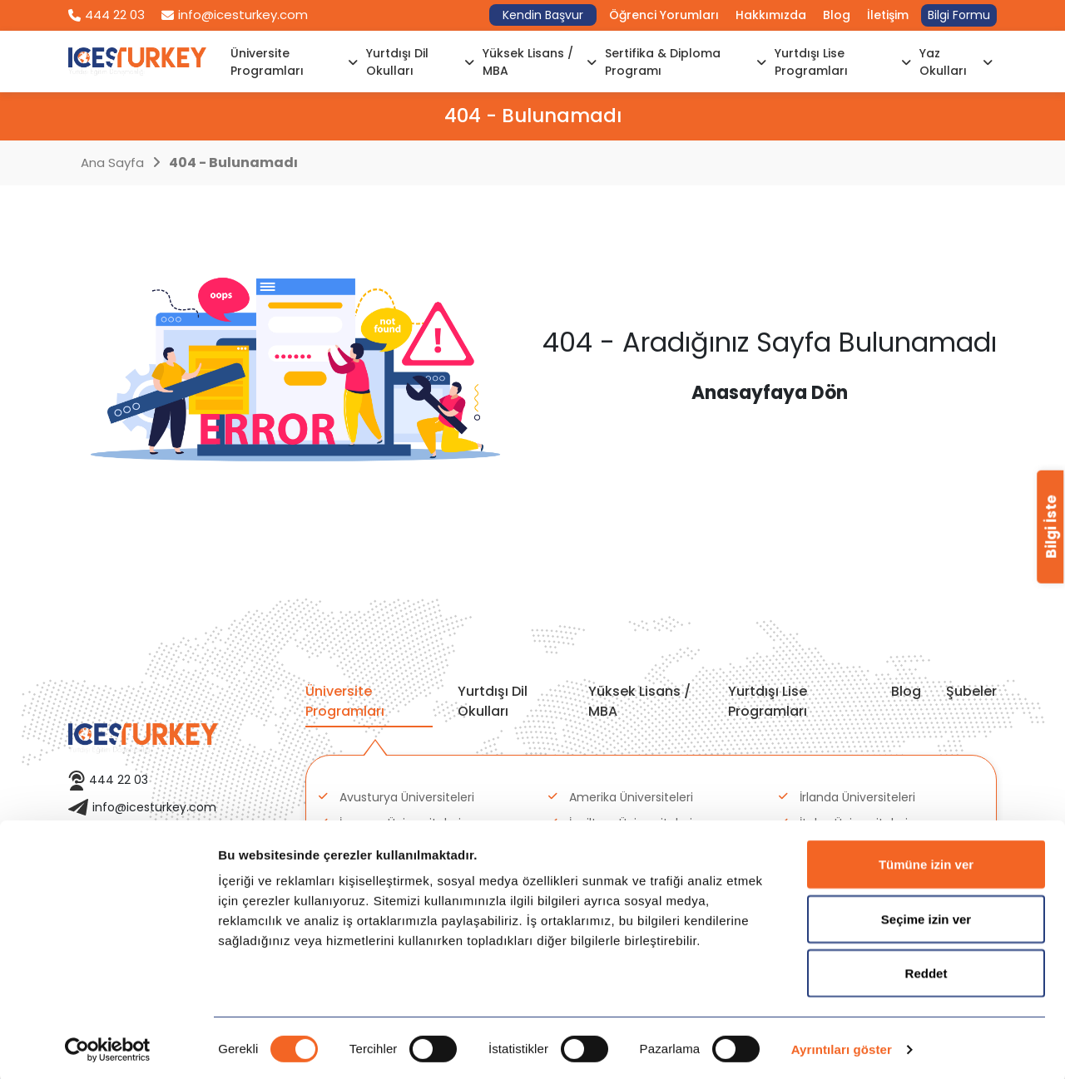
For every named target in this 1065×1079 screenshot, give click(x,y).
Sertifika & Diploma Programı (685, 62)
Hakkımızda (771, 15)
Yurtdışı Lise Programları (843, 62)
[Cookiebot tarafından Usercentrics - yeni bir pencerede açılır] (108, 1046)
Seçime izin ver (926, 916)
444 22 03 (106, 14)
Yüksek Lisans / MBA (540, 62)
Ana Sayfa (112, 162)
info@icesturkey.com (234, 14)
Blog (836, 15)
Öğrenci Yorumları (664, 15)
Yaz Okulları (956, 62)
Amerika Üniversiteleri (631, 797)
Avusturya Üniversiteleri (406, 797)
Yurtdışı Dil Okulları (420, 62)
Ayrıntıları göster (841, 1046)
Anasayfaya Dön (769, 393)
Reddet (926, 970)
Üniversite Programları (294, 62)
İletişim (888, 15)
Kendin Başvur (543, 15)
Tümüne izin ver (926, 861)
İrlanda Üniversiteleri (857, 797)
